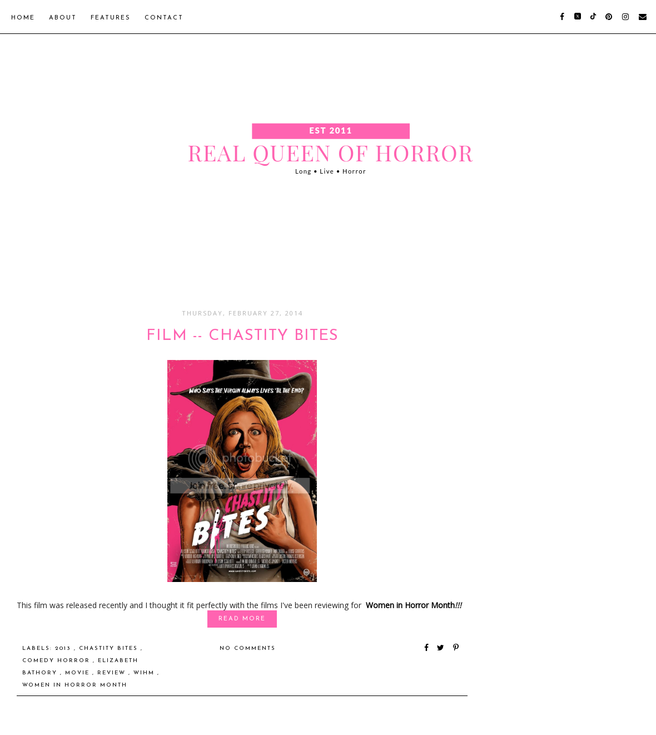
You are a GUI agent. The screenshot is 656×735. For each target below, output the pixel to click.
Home (23, 18)
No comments (248, 648)
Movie (78, 673)
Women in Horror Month (410, 605)
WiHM (145, 673)
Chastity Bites (110, 648)
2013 (64, 648)
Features (111, 18)
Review (112, 673)
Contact (164, 18)
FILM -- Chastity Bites (242, 336)
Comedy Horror (57, 661)
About (63, 18)
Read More (242, 619)
